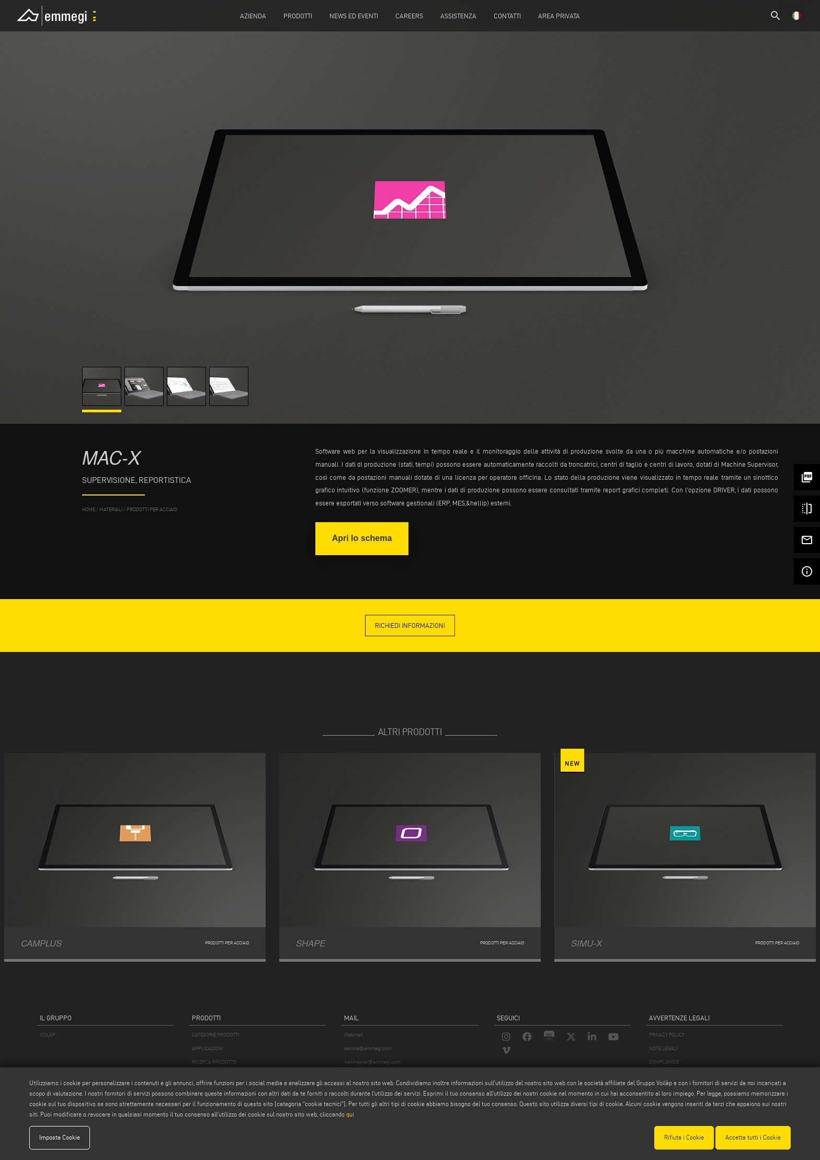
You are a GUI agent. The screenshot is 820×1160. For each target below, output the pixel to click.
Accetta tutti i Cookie (753, 1137)
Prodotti (297, 15)
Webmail (353, 1035)
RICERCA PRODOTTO (214, 1062)
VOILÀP (47, 1035)
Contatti (507, 15)
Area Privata (559, 15)
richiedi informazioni (410, 625)
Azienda (253, 15)
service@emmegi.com (368, 1048)
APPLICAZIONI (207, 1048)
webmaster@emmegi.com (372, 1062)
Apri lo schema (362, 538)
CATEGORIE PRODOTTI (215, 1035)
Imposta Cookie (59, 1137)
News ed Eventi (353, 15)
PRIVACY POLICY (667, 1035)
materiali (110, 509)
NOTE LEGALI (663, 1048)
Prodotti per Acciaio (152, 509)
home (88, 509)
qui (350, 1114)
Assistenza (458, 15)
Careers (409, 15)
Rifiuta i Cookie (684, 1137)
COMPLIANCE (664, 1062)
